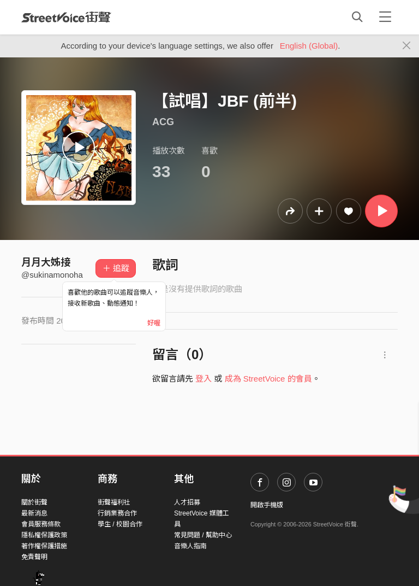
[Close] (406, 45)
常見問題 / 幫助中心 (203, 535)
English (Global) (309, 45)
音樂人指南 (190, 546)
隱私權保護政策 (44, 535)
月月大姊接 (45, 262)
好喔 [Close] (153, 323)
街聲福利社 (114, 502)
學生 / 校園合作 (120, 524)
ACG (163, 121)
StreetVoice (66, 16)
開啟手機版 (266, 505)
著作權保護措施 (44, 546)
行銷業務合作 (117, 513)
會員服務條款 (41, 524)
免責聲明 (34, 557)
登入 (203, 378)
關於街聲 (34, 502)
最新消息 (34, 513)
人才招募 (187, 502)
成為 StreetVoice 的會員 (268, 378)
